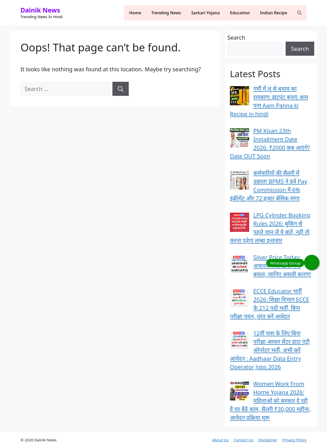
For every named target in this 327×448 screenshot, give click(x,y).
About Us (220, 439)
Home (135, 13)
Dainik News (40, 10)
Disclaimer (267, 439)
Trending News (166, 13)
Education (240, 13)
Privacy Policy (294, 439)
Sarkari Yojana (205, 13)
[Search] (120, 89)
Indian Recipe (273, 13)
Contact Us (243, 439)
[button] (299, 12)
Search (236, 37)
